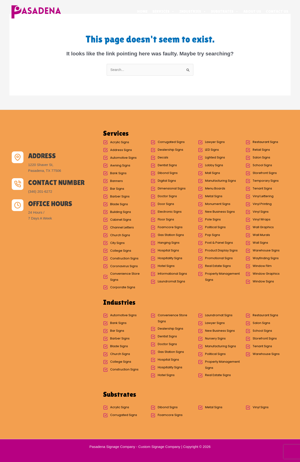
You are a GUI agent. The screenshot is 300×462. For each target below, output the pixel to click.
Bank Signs (118, 173)
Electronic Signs (170, 212)
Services (163, 11)
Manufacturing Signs (220, 181)
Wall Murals (261, 235)
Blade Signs (119, 204)
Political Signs (215, 227)
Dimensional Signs (172, 188)
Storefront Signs (265, 173)
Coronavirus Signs (124, 266)
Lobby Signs (214, 165)
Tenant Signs (262, 188)
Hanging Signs (169, 243)
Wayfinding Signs (266, 258)
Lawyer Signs (215, 142)
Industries (192, 11)
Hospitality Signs (170, 258)
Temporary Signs (266, 181)
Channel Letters (122, 227)
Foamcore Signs (170, 227)
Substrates (225, 11)
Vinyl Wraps (261, 219)
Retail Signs (261, 150)
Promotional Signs (219, 258)
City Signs (117, 243)
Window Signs (263, 281)
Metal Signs (213, 196)
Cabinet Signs (120, 220)
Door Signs (166, 204)
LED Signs (212, 150)
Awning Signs (120, 165)
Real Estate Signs (218, 266)
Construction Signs (124, 258)
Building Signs (120, 212)
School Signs (262, 165)
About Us (252, 11)
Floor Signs (166, 219)
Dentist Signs (167, 165)
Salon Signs (261, 157)
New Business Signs (220, 212)
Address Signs (121, 150)
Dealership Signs (170, 150)
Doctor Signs (167, 196)
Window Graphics (266, 274)
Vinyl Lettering (263, 196)
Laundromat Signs (171, 281)
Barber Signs (120, 196)
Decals (163, 157)
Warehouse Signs (266, 250)
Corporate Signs (122, 287)
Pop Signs (212, 235)
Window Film (262, 266)
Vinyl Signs (261, 212)
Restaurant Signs (265, 142)
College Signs (120, 251)
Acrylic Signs (119, 142)
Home (142, 11)
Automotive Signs (123, 158)
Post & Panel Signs (219, 243)
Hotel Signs (166, 266)
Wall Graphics (263, 227)
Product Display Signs (221, 250)
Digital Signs (167, 181)
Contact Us (277, 11)
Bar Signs (117, 189)
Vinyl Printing (262, 204)
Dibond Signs (168, 173)
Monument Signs (217, 204)
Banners (116, 181)
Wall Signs (260, 243)
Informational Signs (172, 274)
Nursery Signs (215, 338)
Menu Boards (215, 188)
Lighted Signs (215, 157)
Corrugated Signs (171, 142)
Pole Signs (213, 219)
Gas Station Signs (171, 235)
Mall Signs (212, 173)
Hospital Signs (168, 250)
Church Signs (120, 235)
